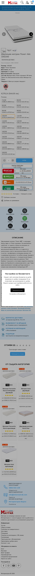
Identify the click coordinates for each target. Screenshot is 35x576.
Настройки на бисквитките (17, 294)
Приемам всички (18, 290)
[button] (3, 2)
